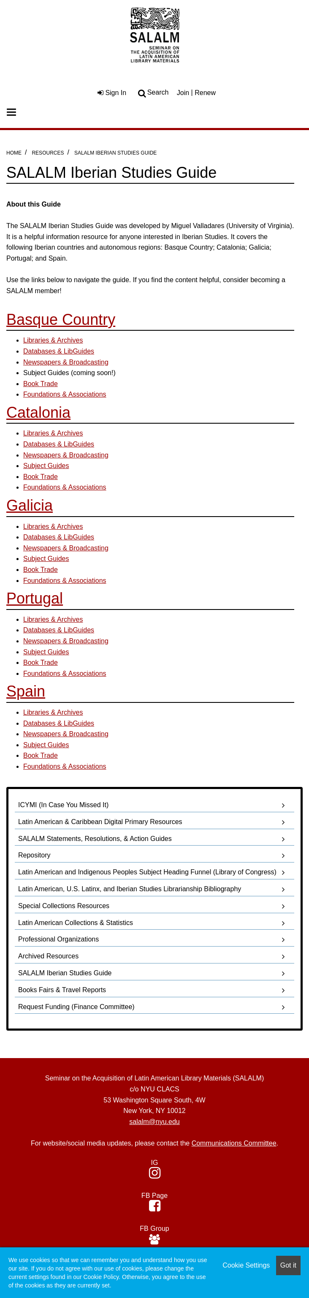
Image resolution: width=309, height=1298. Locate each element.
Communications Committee (234, 1143)
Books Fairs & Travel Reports (62, 989)
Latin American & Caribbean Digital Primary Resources (100, 821)
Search (158, 92)
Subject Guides (46, 465)
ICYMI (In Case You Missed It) (63, 804)
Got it (288, 1265)
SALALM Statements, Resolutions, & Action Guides (95, 838)
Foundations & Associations (64, 487)
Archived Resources (48, 956)
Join (183, 92)
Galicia (29, 505)
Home (14, 153)
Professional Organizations (58, 939)
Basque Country (60, 319)
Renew (205, 92)
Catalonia (38, 412)
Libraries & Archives (53, 340)
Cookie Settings (246, 1265)
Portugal (34, 598)
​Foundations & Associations (64, 394)
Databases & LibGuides (58, 351)
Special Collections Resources (63, 905)
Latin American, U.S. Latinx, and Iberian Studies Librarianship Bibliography (129, 889)
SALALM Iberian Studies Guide (115, 153)
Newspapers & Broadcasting (65, 362)
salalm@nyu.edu (154, 1121)
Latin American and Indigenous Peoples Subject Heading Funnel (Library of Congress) (147, 872)
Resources (48, 153)
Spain (25, 691)
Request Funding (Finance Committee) (76, 1006)
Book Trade (40, 383)
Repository (34, 855)
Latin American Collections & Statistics (75, 922)
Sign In (112, 92)
